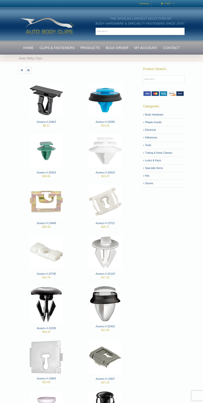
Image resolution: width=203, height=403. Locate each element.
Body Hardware (154, 114)
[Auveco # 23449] (46, 186)
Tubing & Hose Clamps (158, 152)
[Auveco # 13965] (46, 393)
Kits (147, 175)
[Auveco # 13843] (46, 342)
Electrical (150, 129)
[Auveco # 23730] (46, 237)
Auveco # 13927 (105, 378)
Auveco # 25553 (46, 172)
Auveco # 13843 (46, 378)
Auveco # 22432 (105, 326)
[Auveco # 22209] (46, 288)
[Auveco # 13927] (105, 342)
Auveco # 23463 (46, 122)
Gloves (149, 183)
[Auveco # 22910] (105, 136)
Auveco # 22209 (46, 328)
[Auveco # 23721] (105, 186)
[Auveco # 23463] (46, 85)
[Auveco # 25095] (105, 85)
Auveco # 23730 (46, 273)
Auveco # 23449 (46, 223)
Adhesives (151, 137)
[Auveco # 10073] (105, 393)
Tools (148, 145)
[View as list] (28, 70)
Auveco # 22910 (105, 172)
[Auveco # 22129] (105, 237)
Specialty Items (154, 168)
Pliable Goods (153, 122)
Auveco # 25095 (105, 122)
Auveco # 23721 (105, 223)
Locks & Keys (153, 160)
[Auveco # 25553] (46, 136)
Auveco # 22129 (105, 273)
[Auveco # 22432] (105, 288)
